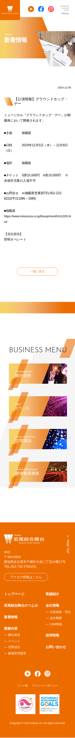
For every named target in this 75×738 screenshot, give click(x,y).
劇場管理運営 (17, 653)
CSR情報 (56, 624)
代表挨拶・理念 (60, 612)
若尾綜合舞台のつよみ (21, 606)
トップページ (14, 595)
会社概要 (56, 618)
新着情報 (11, 617)
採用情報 (52, 636)
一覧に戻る (37, 271)
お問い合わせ (56, 647)
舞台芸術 (14, 635)
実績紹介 (52, 595)
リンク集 (22, 686)
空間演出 (14, 647)
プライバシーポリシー (45, 686)
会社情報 (52, 606)
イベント (14, 641)
